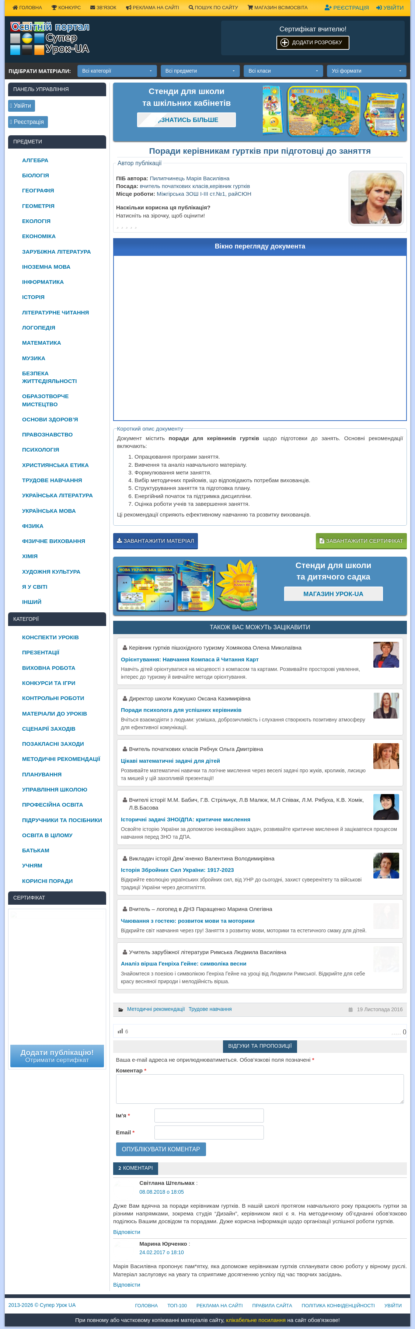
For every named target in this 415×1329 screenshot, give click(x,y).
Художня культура (51, 571)
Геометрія (38, 206)
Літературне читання (55, 312)
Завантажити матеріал (155, 540)
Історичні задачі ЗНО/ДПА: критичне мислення (185, 819)
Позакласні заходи (53, 744)
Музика (33, 358)
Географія (38, 190)
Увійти (390, 7)
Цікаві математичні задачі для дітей (170, 761)
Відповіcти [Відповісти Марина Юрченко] (126, 1284)
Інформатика (43, 282)
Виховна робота (48, 668)
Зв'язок (103, 7)
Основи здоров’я (50, 419)
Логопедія (38, 327)
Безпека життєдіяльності (49, 377)
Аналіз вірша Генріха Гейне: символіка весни (184, 963)
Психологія (40, 449)
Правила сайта (272, 1305)
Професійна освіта (52, 804)
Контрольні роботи (53, 698)
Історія (33, 297)
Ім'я (123, 1115)
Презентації (40, 652)
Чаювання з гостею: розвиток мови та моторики (188, 921)
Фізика (32, 526)
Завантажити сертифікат (361, 540)
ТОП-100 (177, 1305)
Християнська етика (55, 465)
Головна (146, 1305)
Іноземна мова (46, 267)
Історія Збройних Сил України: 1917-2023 (177, 870)
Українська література (57, 495)
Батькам (35, 850)
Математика (41, 343)
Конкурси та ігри (48, 683)
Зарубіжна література (56, 251)
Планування (42, 774)
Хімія (30, 556)
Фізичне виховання (53, 541)
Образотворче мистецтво (45, 400)
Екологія (36, 221)
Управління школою (54, 789)
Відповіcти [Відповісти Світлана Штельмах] (126, 1232)
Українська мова (49, 511)
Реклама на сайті (152, 7)
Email (125, 1132)
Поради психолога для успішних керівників (181, 710)
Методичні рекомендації (156, 1009)
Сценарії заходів (49, 729)
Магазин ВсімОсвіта (278, 7)
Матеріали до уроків (54, 713)
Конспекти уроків (50, 637)
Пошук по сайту (213, 7)
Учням (32, 865)
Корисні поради (47, 881)
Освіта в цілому (47, 835)
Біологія (35, 175)
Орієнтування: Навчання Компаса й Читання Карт (190, 659)
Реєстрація (347, 7)
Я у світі (34, 587)
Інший (31, 602)
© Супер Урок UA (42, 1305)
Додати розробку (317, 42)
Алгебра (35, 160)
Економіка (39, 236)
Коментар (131, 1070)
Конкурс (66, 7)
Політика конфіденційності (338, 1305)
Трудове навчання (210, 1009)
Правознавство (47, 434)
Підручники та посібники (62, 820)
